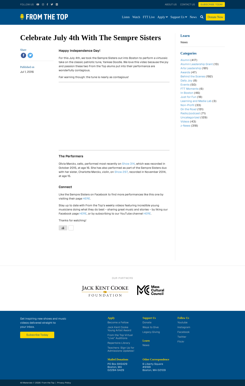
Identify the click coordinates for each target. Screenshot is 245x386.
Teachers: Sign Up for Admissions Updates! (120, 349)
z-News (185, 125)
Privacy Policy (64, 382)
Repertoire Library (118, 342)
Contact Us (187, 4)
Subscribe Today (211, 4)
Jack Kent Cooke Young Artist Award (119, 329)
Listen (126, 17)
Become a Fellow (118, 322)
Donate (147, 322)
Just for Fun (188, 97)
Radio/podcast (190, 113)
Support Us (177, 17)
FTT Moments (190, 88)
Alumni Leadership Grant (197, 64)
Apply (161, 17)
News (193, 17)
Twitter (181, 336)
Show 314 (128, 163)
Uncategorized (190, 117)
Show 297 (121, 172)
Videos (185, 121)
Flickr (180, 341)
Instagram (183, 327)
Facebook (183, 332)
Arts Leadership (191, 68)
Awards (185, 72)
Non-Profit (187, 105)
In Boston (187, 92)
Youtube (182, 322)
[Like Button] (63, 227)
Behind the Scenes (193, 76)
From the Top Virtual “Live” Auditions (120, 337)
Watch (136, 17)
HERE (86, 198)
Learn (185, 36)
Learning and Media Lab (196, 101)
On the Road (189, 109)
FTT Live (149, 17)
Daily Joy (186, 80)
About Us (171, 4)
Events (185, 84)
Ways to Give (150, 327)
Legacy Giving (151, 332)
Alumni (185, 60)
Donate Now (215, 17)
